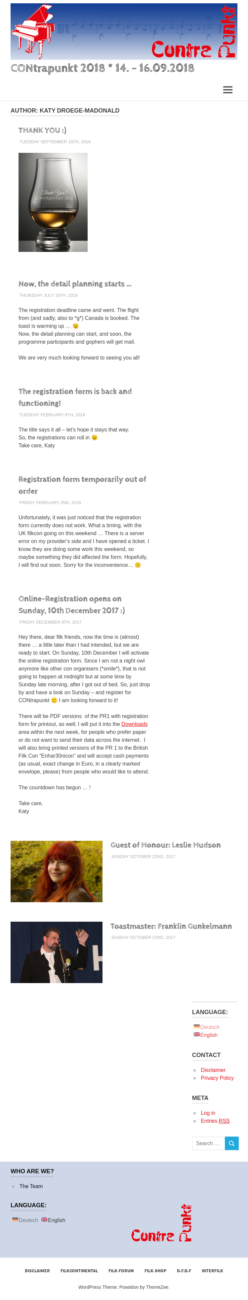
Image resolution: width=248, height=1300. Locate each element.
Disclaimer (213, 1070)
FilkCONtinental (79, 1271)
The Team (31, 1186)
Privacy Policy (217, 1078)
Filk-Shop (155, 1271)
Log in (208, 1113)
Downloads (134, 724)
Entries (215, 1121)
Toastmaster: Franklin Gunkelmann (171, 926)
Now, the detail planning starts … (75, 284)
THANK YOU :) (42, 130)
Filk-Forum (121, 1271)
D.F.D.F (184, 1271)
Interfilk (212, 1271)
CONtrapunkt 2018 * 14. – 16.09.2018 (102, 68)
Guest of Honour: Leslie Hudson (165, 845)
